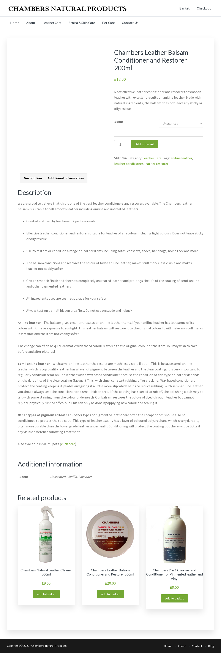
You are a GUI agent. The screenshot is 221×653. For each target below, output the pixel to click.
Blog (211, 646)
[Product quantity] (121, 144)
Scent (118, 121)
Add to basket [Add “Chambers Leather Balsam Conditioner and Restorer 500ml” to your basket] (110, 594)
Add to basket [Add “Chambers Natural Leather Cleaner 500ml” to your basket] (46, 594)
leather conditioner (128, 163)
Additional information (66, 178)
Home (168, 646)
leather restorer (156, 163)
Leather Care (151, 158)
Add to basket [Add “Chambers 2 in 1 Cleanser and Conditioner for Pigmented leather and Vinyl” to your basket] (174, 598)
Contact (197, 646)
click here (68, 444)
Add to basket (145, 144)
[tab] (33, 178)
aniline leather (181, 158)
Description (33, 178)
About (182, 646)
